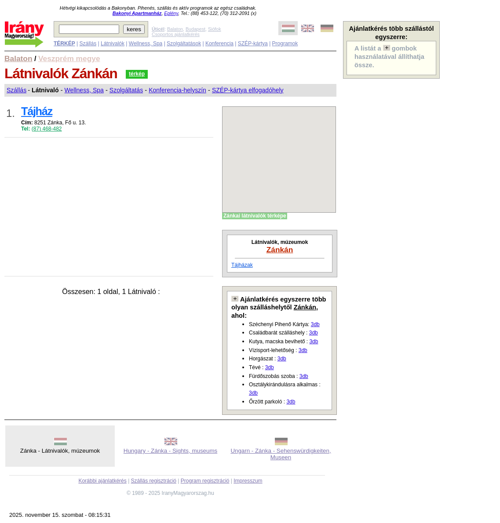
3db (315, 324)
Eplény (171, 13)
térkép (137, 74)
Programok (285, 43)
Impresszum (248, 481)
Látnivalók (112, 43)
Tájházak (242, 265)
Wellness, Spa (145, 43)
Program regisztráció (205, 481)
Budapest (195, 29)
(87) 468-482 (47, 129)
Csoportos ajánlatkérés (176, 34)
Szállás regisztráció (153, 481)
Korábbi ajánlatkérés (102, 481)
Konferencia (219, 43)
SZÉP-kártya (253, 43)
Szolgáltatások (184, 43)
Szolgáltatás (126, 90)
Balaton (175, 29)
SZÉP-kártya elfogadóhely (248, 90)
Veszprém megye (69, 58)
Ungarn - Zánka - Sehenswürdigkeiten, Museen (280, 454)
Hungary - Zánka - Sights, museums (170, 450)
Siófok (214, 29)
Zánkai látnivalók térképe (254, 216)
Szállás (87, 43)
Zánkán (279, 249)
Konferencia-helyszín (177, 90)
